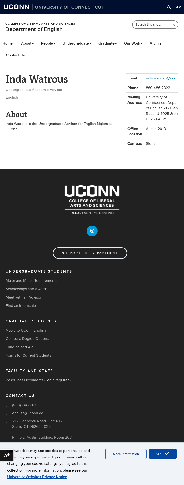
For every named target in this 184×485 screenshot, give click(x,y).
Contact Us (15, 55)
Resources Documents (24, 380)
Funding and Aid (20, 347)
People (48, 43)
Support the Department (90, 253)
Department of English (34, 29)
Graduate (107, 43)
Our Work (133, 43)
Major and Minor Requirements (31, 280)
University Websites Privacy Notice (37, 476)
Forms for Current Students (28, 355)
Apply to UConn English (26, 330)
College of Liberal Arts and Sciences (40, 24)
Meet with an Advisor (23, 297)
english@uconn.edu (29, 413)
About (27, 43)
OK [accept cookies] (162, 453)
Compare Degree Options (27, 338)
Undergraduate (77, 43)
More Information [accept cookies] (126, 454)
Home (7, 43)
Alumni (156, 43)
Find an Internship (21, 305)
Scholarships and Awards (26, 289)
